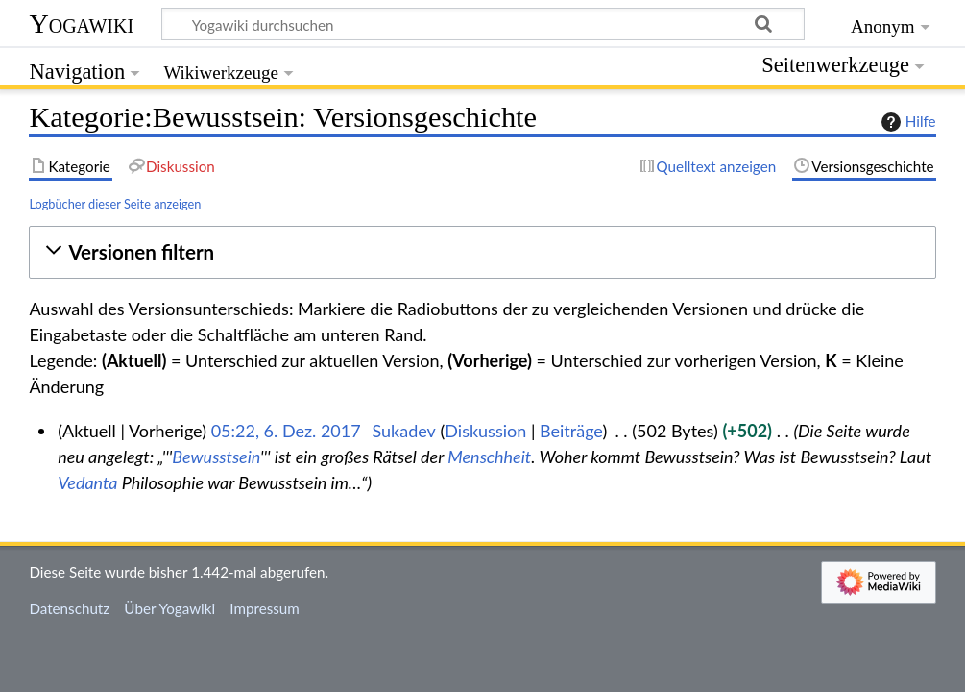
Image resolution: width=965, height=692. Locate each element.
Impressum (264, 608)
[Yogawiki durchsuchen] (483, 24)
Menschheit (489, 456)
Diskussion (485, 430)
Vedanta (87, 482)
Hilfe (906, 122)
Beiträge (571, 430)
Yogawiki (81, 23)
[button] (482, 252)
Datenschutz (69, 608)
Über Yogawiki (169, 608)
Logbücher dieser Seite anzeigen (115, 203)
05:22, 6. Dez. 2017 (286, 430)
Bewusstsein (216, 456)
